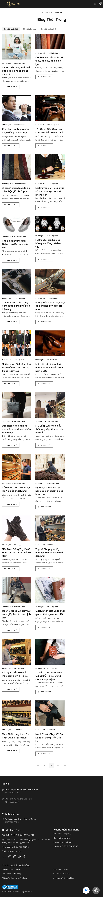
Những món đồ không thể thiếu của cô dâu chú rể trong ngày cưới (16, 367)
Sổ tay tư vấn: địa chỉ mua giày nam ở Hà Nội (15, 674)
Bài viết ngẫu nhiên (49, 28)
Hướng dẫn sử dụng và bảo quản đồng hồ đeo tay (48, 243)
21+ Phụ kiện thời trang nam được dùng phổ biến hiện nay (16, 306)
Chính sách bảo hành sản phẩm (14, 877)
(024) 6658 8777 (17, 800)
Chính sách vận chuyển (11, 869)
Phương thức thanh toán (63, 842)
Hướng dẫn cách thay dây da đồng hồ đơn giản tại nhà (50, 306)
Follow (4, 856)
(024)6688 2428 (20, 791)
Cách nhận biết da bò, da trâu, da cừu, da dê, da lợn (49, 60)
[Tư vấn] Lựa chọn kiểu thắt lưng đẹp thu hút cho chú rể (49, 429)
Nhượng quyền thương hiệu (63, 877)
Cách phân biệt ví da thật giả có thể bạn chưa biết (50, 612)
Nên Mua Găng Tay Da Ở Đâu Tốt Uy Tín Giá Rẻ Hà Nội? (16, 552)
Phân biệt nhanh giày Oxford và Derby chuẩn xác (15, 244)
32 (58, 765)
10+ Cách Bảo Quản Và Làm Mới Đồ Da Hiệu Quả (49, 130)
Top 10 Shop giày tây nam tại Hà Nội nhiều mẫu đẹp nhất (49, 552)
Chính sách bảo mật (60, 869)
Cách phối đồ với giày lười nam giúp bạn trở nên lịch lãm (16, 614)
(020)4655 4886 (19, 820)
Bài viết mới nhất (11, 28)
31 (52, 765)
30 (45, 765)
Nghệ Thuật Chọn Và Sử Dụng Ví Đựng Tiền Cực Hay (49, 737)
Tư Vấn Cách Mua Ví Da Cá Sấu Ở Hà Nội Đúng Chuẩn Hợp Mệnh (48, 676)
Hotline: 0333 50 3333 (66, 846)
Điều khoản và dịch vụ (62, 833)
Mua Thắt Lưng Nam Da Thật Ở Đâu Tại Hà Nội (15, 735)
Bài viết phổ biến (29, 28)
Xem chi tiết (12, 87)
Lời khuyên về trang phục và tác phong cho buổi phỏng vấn (49, 191)
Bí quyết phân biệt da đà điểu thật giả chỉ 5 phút (16, 189)
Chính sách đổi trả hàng (11, 873)
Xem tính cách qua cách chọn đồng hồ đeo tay (16, 130)
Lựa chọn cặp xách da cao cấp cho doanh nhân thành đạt (16, 429)
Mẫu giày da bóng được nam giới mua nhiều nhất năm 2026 (49, 367)
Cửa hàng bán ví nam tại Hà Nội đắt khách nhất (16, 489)
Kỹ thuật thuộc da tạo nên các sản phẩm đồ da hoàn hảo (49, 491)
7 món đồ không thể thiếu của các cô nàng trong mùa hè (16, 71)
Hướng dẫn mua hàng (62, 837)
